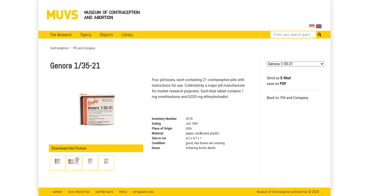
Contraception (59, 48)
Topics (85, 35)
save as (276, 84)
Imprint (57, 192)
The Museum (61, 35)
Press (123, 192)
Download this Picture (69, 148)
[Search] (293, 34)
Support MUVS (104, 192)
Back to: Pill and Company (287, 98)
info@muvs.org (143, 192)
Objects (106, 35)
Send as (279, 78)
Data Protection (78, 192)
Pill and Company (84, 48)
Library (127, 35)
